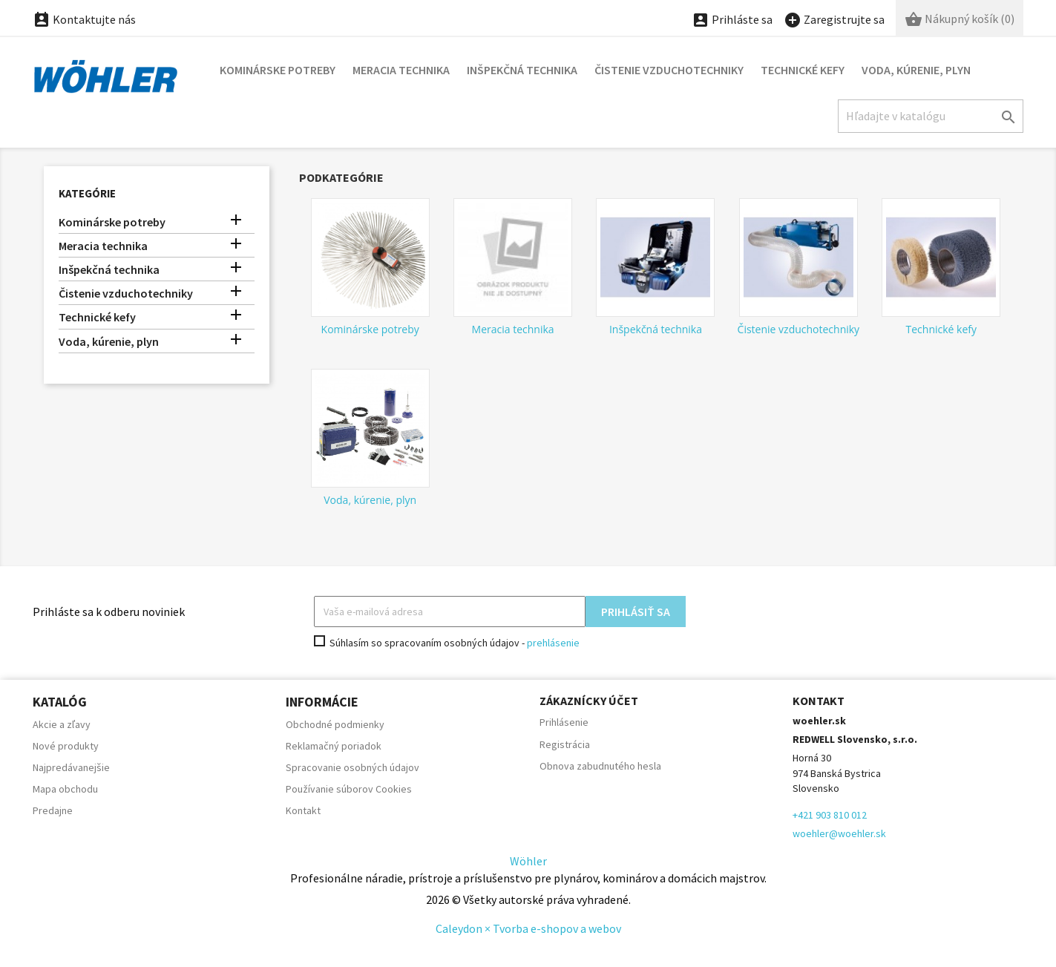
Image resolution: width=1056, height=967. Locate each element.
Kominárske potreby (277, 69)
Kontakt (303, 810)
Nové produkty (66, 746)
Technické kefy (803, 69)
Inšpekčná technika (522, 69)
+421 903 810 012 (830, 815)
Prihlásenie (564, 722)
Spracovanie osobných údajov (352, 767)
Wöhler (528, 860)
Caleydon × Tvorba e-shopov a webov (528, 928)
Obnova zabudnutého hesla (600, 766)
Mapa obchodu (65, 789)
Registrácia (565, 744)
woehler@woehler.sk (839, 833)
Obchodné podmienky (335, 724)
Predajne (53, 810)
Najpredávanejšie (71, 767)
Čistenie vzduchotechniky (669, 69)
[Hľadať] (930, 116)
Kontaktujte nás (84, 19)
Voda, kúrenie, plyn (916, 69)
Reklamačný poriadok (333, 746)
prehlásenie (553, 642)
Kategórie (87, 193)
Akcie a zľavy (62, 724)
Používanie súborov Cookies (349, 789)
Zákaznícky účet (589, 700)
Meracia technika (401, 69)
